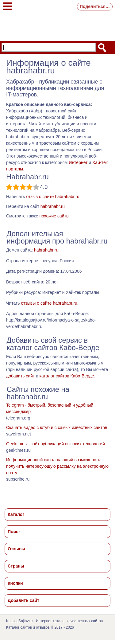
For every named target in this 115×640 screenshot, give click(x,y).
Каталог (16, 514)
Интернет (78, 162)
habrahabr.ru (52, 206)
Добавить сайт (23, 600)
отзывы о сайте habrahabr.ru (49, 303)
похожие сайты (54, 215)
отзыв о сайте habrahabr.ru (52, 196)
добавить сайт (20, 375)
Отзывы (16, 548)
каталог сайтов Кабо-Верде (67, 375)
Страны (16, 566)
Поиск (14, 531)
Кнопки (15, 583)
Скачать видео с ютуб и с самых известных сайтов (56, 427)
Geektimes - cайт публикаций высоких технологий (55, 443)
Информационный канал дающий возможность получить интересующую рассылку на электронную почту (57, 466)
